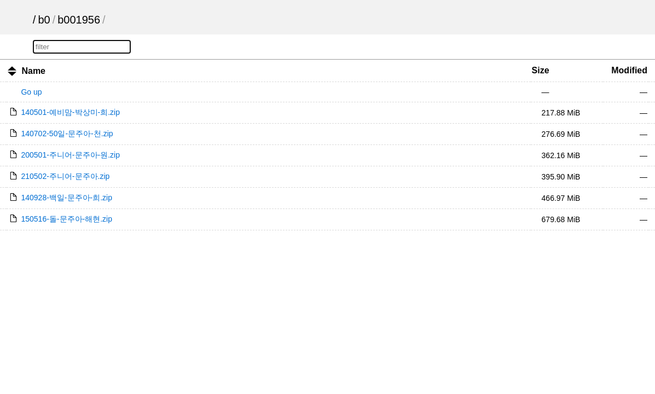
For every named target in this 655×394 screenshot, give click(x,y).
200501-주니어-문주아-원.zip (70, 154)
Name (33, 71)
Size (540, 70)
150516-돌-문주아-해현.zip (66, 219)
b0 (44, 20)
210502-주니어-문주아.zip (65, 176)
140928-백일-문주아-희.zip (66, 197)
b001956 (78, 20)
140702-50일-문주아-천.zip (67, 133)
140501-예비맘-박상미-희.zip (70, 112)
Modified (629, 70)
